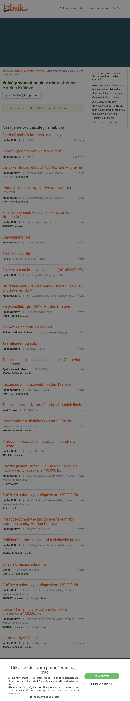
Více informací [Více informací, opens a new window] (14, 693)
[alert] (65, 350)
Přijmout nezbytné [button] (101, 684)
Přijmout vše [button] (102, 676)
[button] (44, 697)
